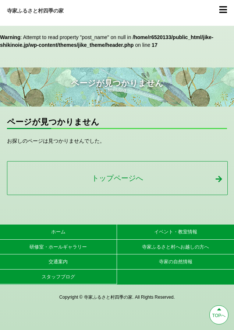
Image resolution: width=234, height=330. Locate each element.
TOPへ (219, 312)
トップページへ (157, 178)
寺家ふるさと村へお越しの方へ (175, 247)
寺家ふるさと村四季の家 (35, 11)
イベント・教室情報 (175, 232)
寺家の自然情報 (175, 261)
